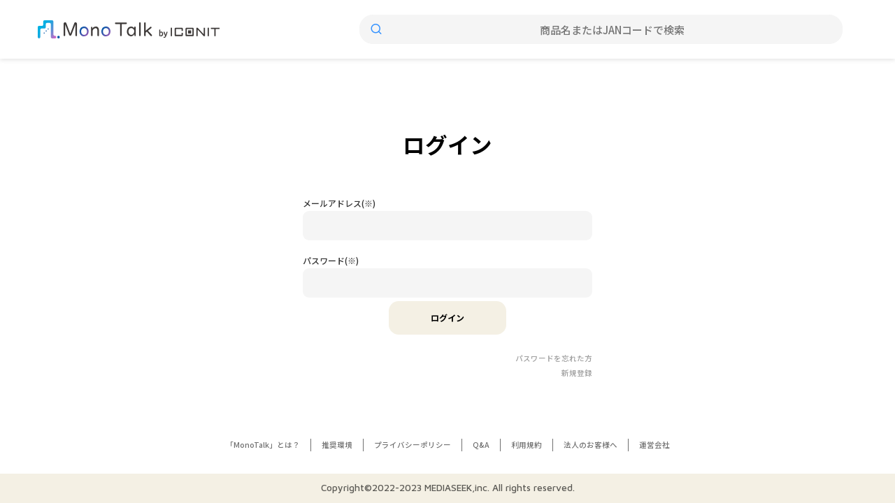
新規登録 (576, 372)
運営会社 (654, 444)
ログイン (447, 317)
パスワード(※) (331, 260)
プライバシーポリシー (412, 444)
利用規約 (526, 444)
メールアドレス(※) (339, 203)
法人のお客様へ (590, 444)
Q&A (481, 444)
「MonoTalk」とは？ (263, 444)
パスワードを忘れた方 (553, 358)
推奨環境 (337, 444)
